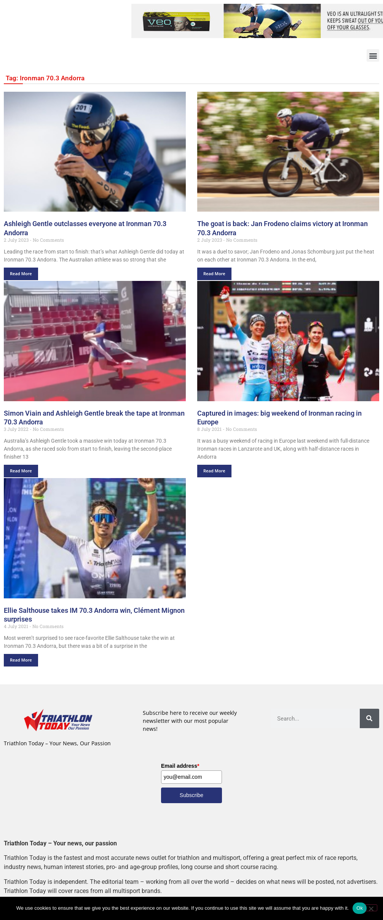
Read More (21, 273)
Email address (180, 766)
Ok (359, 908)
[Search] (369, 718)
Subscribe (191, 795)
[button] (373, 55)
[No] (370, 907)
